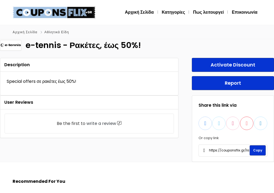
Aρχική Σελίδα (25, 32)
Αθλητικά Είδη (56, 32)
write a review (101, 123)
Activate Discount (233, 64)
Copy (257, 150)
